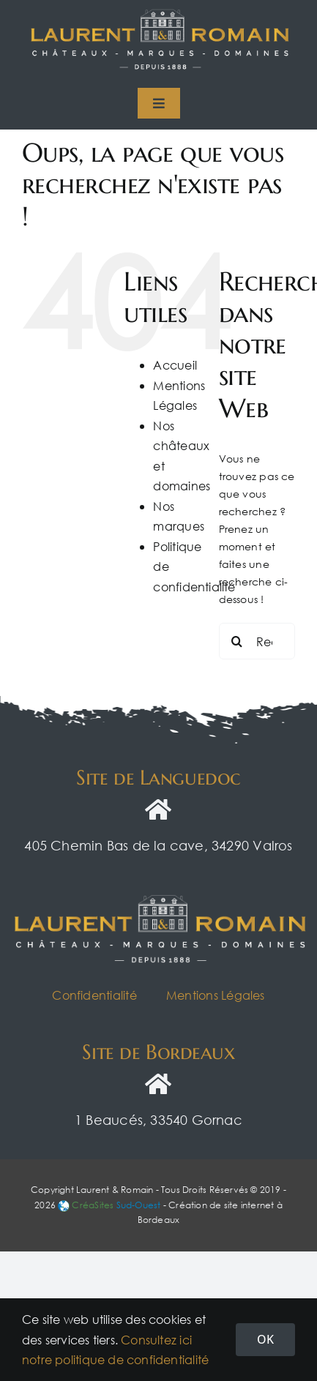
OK (265, 1339)
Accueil (174, 365)
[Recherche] (237, 641)
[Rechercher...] (257, 641)
